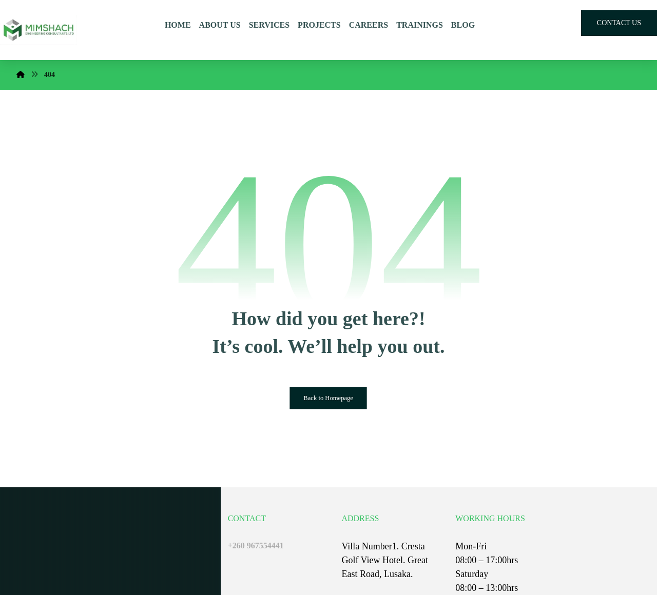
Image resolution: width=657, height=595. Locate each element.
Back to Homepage (329, 398)
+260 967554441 (256, 545)
